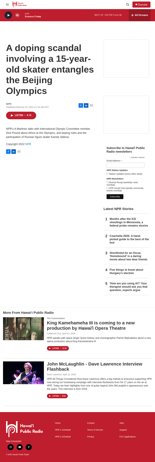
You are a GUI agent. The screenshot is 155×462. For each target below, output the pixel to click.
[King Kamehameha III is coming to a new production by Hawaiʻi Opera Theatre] (23, 328)
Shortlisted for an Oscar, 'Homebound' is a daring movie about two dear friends (128, 256)
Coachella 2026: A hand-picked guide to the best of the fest (129, 239)
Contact (90, 423)
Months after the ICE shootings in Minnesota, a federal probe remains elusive (129, 222)
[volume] (17, 15)
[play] (8, 15)
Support (123, 430)
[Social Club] (126, 115)
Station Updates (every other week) (125, 174)
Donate (142, 4)
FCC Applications (127, 437)
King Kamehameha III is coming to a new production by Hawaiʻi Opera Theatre (91, 325)
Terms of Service (95, 430)
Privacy (90, 437)
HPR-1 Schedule (63, 430)
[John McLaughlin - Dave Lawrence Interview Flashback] (23, 372)
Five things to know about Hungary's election (126, 271)
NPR (28, 144)
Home (58, 423)
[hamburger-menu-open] (7, 5)
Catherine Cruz (54, 333)
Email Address (114, 160)
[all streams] (139, 15)
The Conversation (56, 318)
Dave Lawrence (54, 374)
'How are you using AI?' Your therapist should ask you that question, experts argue (128, 287)
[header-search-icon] (127, 4)
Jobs (121, 423)
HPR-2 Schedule (63, 437)
